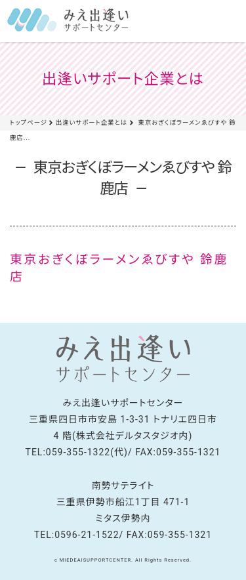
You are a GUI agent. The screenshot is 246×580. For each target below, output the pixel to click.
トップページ (28, 122)
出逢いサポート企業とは (91, 122)
